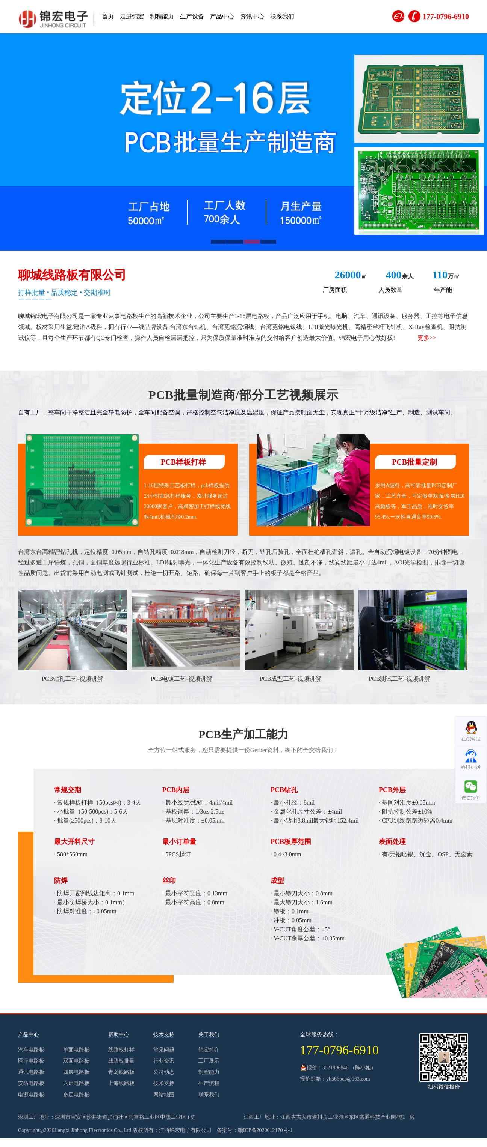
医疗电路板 (31, 1061)
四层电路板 (76, 1072)
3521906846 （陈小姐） (349, 1067)
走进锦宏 (132, 16)
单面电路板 (76, 1049)
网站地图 (163, 1094)
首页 (108, 16)
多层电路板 (76, 1094)
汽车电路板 (31, 1049)
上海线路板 (121, 1083)
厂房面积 (335, 290)
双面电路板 (76, 1061)
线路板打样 (121, 1049)
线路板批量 (121, 1061)
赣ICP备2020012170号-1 (265, 1130)
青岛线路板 (121, 1072)
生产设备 (192, 16)
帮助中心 (118, 1034)
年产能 (443, 290)
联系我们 (282, 16)
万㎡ (446, 276)
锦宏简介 (208, 1049)
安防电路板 (31, 1083)
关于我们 (208, 1034)
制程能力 (162, 16)
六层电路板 (76, 1083)
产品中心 (222, 16)
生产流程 (208, 1083)
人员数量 (390, 290)
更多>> (426, 338)
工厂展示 (208, 1061)
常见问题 (163, 1049)
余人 (400, 276)
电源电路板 (31, 1094)
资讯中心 (252, 16)
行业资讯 (163, 1061)
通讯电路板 (31, 1072)
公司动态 (163, 1072)
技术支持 (163, 1034)
